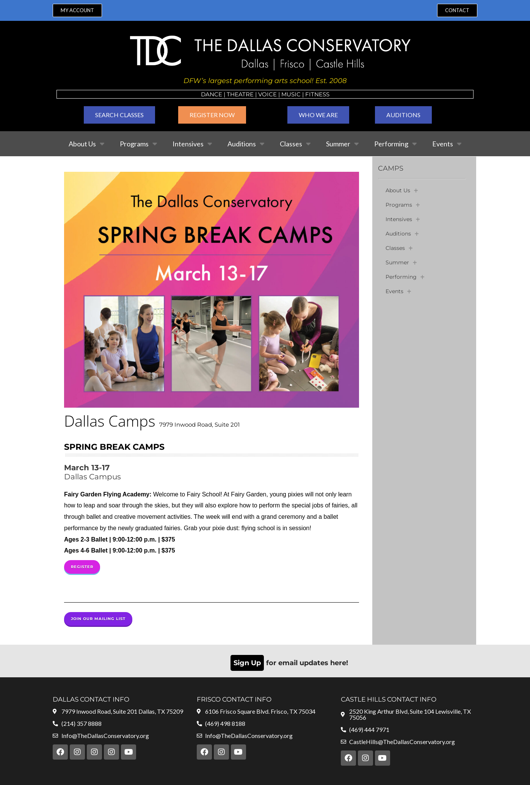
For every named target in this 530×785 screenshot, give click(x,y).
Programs (138, 143)
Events (447, 143)
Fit (309, 94)
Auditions (246, 143)
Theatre (240, 94)
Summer (342, 143)
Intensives (192, 143)
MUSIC (291, 94)
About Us (87, 143)
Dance (211, 94)
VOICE (267, 94)
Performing (395, 143)
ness (321, 94)
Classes (295, 143)
